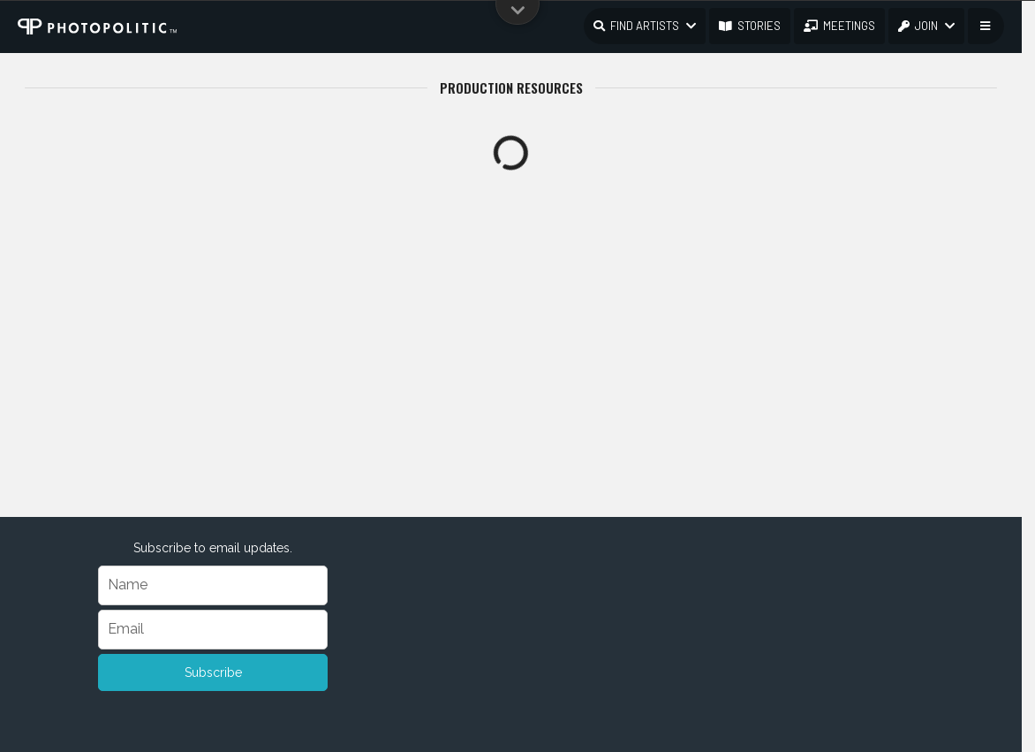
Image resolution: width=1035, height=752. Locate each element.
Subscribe (213, 672)
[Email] (212, 629)
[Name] (212, 585)
